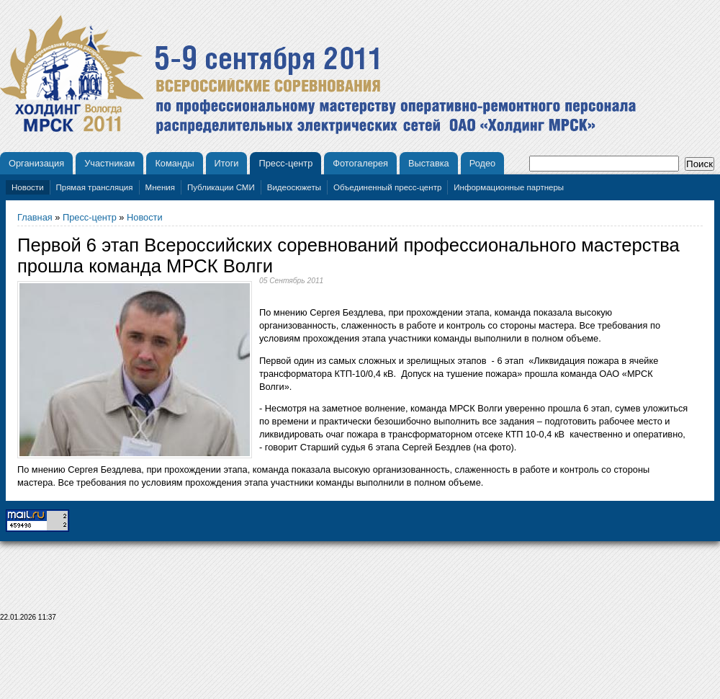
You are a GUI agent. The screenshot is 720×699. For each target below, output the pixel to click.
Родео (482, 163)
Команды (174, 163)
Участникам (109, 163)
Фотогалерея (360, 163)
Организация (36, 163)
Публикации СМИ (221, 187)
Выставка (428, 163)
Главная (35, 217)
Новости (28, 187)
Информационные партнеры (509, 187)
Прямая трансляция (94, 187)
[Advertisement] (360, 664)
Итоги (227, 163)
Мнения (160, 187)
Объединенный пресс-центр (387, 187)
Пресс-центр (285, 163)
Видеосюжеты (294, 187)
